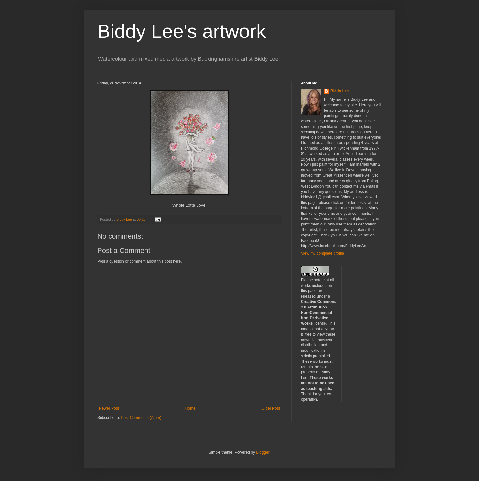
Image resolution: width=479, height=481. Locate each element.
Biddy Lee (339, 91)
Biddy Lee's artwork (181, 31)
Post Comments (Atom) (141, 417)
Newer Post (109, 408)
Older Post (270, 408)
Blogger (262, 452)
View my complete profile (322, 253)
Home (190, 408)
